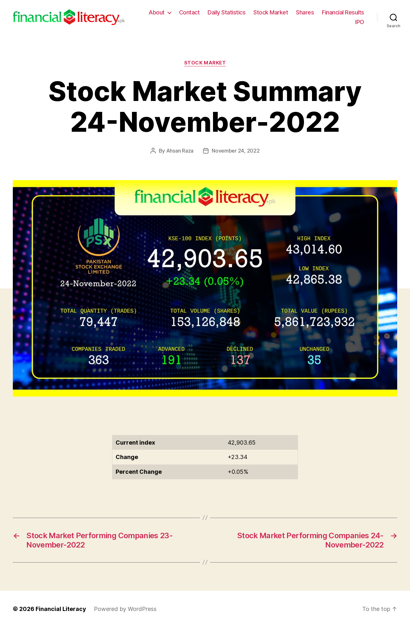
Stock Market (270, 12)
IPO (359, 22)
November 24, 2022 (235, 150)
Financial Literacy (61, 609)
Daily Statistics (226, 12)
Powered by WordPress (125, 609)
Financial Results (343, 12)
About (157, 12)
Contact (189, 12)
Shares (305, 12)
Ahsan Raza (179, 150)
